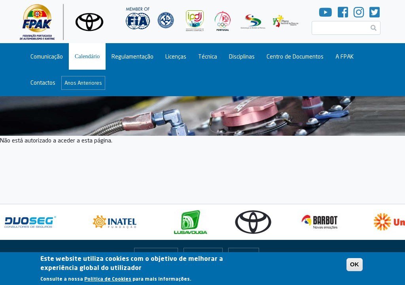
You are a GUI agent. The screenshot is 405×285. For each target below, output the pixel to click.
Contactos (42, 82)
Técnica (207, 56)
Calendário (87, 56)
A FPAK (344, 56)
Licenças (175, 56)
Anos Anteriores (83, 83)
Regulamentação (132, 56)
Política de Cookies (107, 281)
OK (354, 267)
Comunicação (46, 56)
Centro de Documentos (295, 56)
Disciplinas (242, 56)
